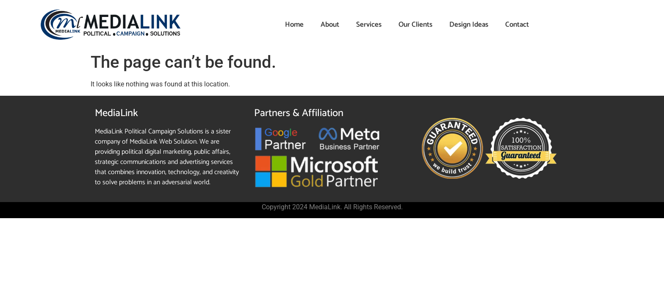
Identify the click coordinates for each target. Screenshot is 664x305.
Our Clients (415, 24)
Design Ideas (468, 24)
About (330, 24)
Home (294, 24)
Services (369, 24)
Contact (517, 24)
